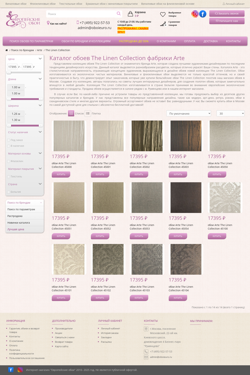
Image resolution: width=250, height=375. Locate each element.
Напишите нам (227, 21)
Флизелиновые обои (43, 3)
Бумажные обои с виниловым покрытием (112, 3)
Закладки (106, 337)
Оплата (13, 345)
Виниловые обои (15, 3)
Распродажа (14, 216)
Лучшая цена (15, 229)
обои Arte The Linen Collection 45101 (64, 288)
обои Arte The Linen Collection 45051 (64, 226)
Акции (58, 333)
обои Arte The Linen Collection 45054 (181, 226)
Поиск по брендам (22, 50)
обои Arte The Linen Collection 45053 (142, 226)
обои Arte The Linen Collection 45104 (181, 288)
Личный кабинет (110, 328)
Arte (39, 50)
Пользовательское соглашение (27, 358)
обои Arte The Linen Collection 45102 (103, 288)
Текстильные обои (70, 3)
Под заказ (17, 140)
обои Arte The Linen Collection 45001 (103, 165)
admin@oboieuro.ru (161, 357)
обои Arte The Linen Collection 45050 (220, 165)
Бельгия (16, 191)
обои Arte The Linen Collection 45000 (64, 165)
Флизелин (17, 161)
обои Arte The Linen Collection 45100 (220, 226)
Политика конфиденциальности (21, 351)
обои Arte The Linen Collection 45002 (142, 165)
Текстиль (16, 176)
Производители (64, 328)
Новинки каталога (18, 222)
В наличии (17, 145)
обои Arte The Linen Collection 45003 (181, 165)
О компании (16, 341)
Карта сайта (61, 346)
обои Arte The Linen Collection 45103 (142, 288)
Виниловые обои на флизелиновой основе (167, 3)
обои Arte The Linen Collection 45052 (103, 226)
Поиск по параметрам (21, 209)
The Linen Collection (57, 50)
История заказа (109, 333)
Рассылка (106, 341)
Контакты (14, 336)
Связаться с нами (64, 337)
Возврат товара (63, 341)
